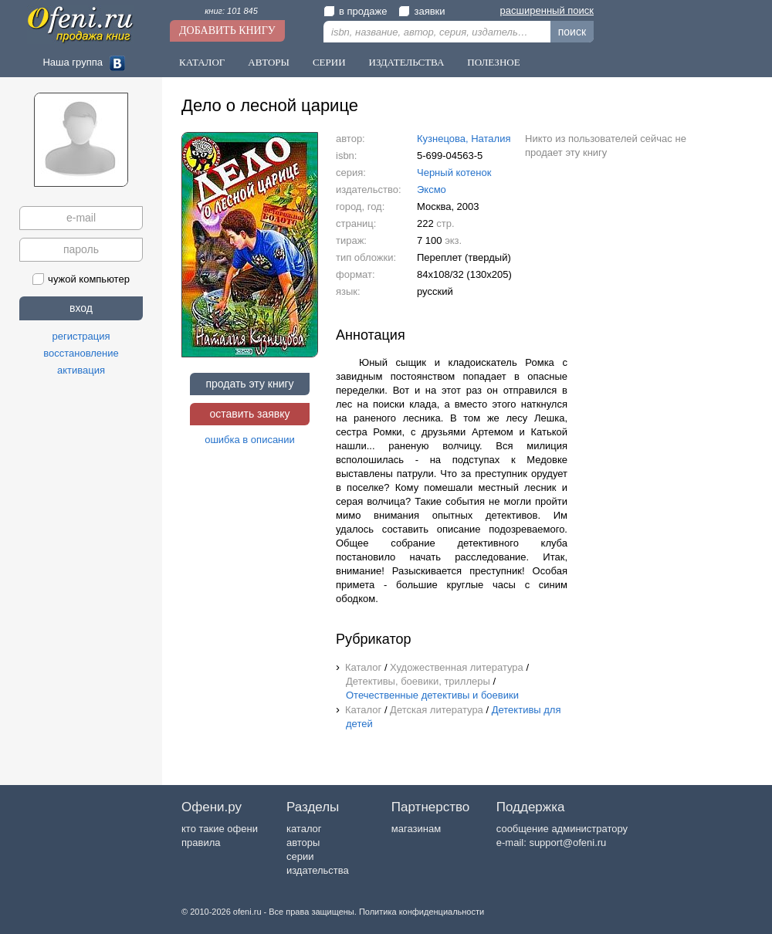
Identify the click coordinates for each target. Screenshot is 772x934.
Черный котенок (454, 172)
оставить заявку (249, 414)
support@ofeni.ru (567, 842)
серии (299, 856)
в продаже (355, 11)
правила (200, 842)
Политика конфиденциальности (421, 911)
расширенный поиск (547, 10)
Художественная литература (456, 667)
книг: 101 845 (231, 10)
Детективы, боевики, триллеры (418, 681)
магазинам (416, 828)
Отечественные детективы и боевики (432, 695)
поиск (572, 31)
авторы (303, 842)
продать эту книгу (249, 383)
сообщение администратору (562, 828)
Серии (329, 62)
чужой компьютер (81, 279)
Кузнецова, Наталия (463, 138)
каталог (304, 828)
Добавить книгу (227, 30)
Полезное (493, 62)
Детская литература (436, 710)
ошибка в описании (250, 439)
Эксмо (431, 189)
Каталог (202, 62)
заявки (421, 11)
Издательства (407, 62)
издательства (317, 870)
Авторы (269, 62)
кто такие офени (219, 828)
